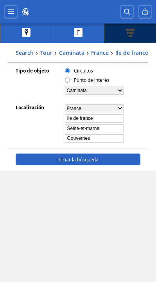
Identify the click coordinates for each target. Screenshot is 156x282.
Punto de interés (91, 80)
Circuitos (83, 70)
